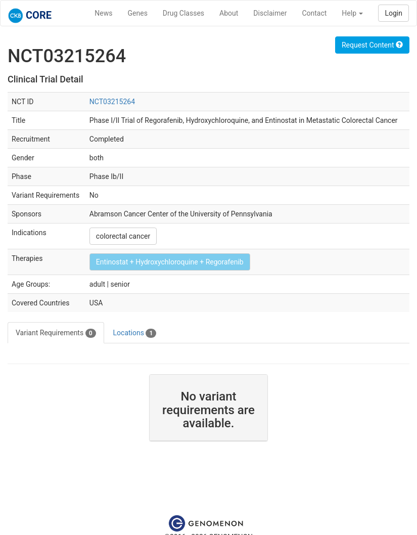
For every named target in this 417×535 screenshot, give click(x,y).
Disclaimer (270, 13)
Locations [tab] (135, 333)
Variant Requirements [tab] (56, 333)
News (103, 13)
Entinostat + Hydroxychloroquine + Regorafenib (170, 262)
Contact (314, 13)
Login (393, 13)
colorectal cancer (123, 236)
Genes (138, 13)
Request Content (372, 45)
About (228, 13)
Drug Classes (183, 13)
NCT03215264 (112, 102)
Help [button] (352, 13)
